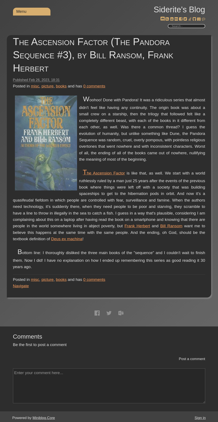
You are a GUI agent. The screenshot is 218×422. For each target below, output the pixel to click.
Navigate (21, 286)
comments (94, 86)
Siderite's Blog (179, 9)
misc (35, 86)
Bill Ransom (171, 226)
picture (48, 86)
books (61, 86)
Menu (21, 11)
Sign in (200, 418)
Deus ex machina (66, 239)
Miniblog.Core (44, 418)
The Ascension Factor (104, 173)
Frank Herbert (137, 226)
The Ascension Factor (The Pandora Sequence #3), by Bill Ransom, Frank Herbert (93, 55)
